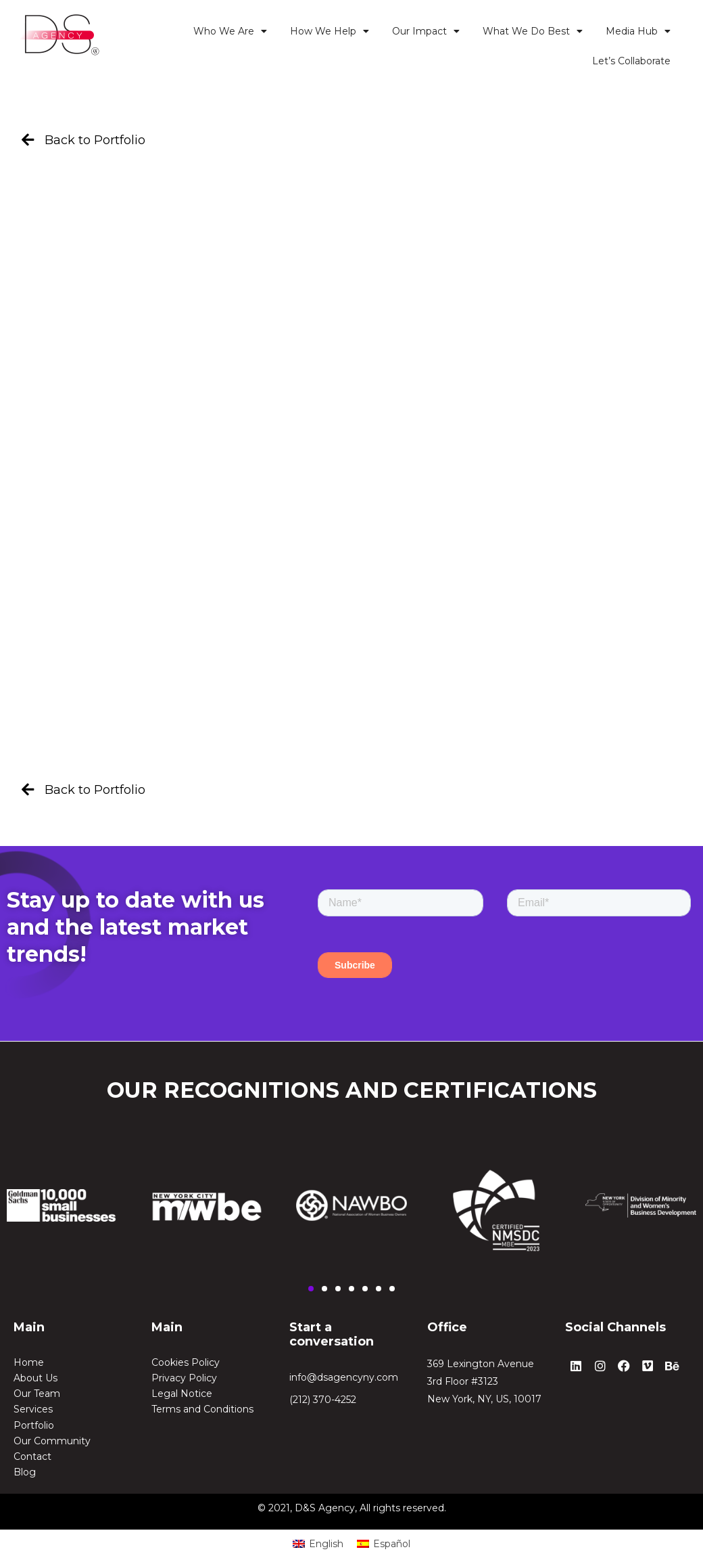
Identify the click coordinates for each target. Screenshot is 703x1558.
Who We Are (230, 31)
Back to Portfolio (95, 140)
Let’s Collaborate (631, 61)
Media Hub (638, 31)
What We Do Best (533, 31)
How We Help (329, 31)
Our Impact (426, 31)
